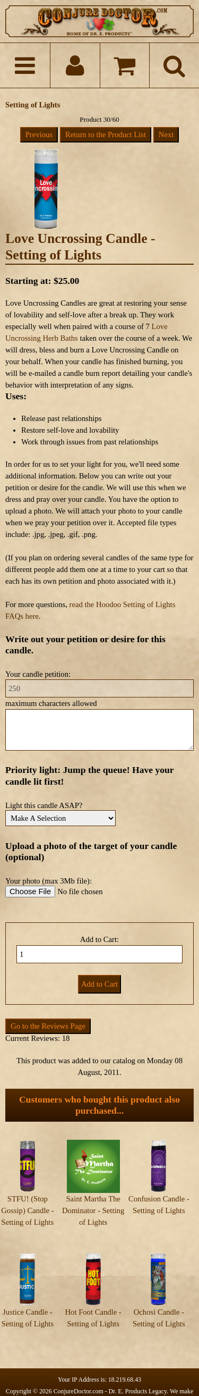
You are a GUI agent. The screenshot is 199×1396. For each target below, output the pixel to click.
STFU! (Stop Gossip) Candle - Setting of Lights (27, 1210)
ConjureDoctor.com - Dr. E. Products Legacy (110, 1373)
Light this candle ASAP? (43, 805)
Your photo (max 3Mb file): (48, 881)
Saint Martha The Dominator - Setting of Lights (93, 1210)
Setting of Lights (32, 104)
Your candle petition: (38, 674)
